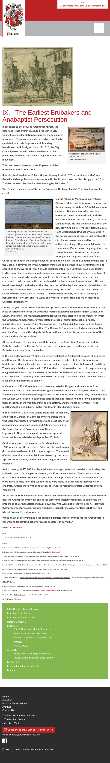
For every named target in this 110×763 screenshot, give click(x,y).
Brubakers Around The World (22, 617)
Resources (12, 625)
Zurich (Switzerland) (53, 552)
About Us (12, 650)
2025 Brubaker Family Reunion (23, 609)
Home (5, 696)
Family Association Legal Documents (32, 653)
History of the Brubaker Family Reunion (33, 657)
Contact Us (13, 661)
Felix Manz (17, 599)
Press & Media (20, 645)
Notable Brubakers (16, 621)
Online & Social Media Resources (30, 633)
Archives (17, 641)
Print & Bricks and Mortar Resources (32, 629)
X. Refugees (16, 527)
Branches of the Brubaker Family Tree (32, 637)
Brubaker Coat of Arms (19, 613)
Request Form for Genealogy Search (25, 666)
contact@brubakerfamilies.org (24, 734)
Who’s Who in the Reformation (46, 590)
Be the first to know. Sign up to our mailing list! (82, 4)
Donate (11, 670)
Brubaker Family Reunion (15, 703)
